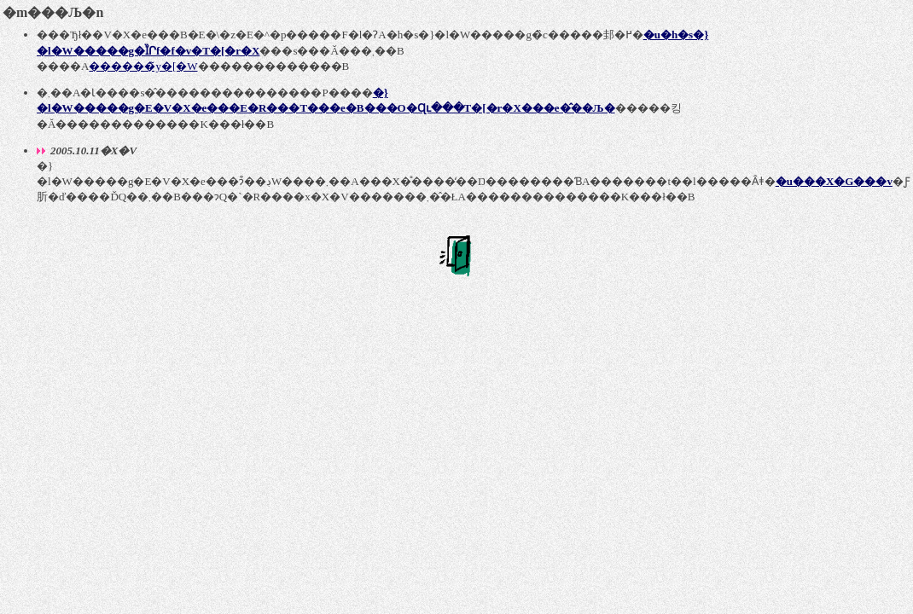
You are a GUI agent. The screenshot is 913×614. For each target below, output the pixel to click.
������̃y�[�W (143, 66)
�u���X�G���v (834, 181)
